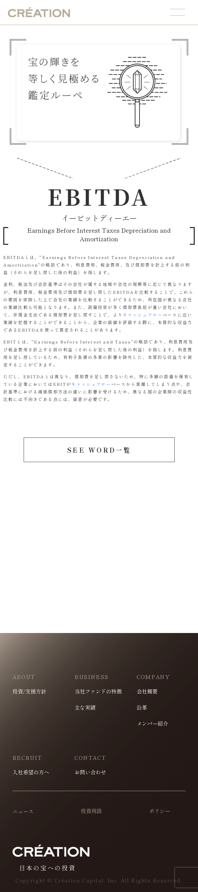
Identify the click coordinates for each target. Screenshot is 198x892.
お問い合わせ (90, 772)
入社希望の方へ (30, 772)
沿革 (142, 707)
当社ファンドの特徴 (98, 691)
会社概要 (147, 691)
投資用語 (91, 810)
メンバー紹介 (152, 723)
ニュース (23, 811)
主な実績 (85, 707)
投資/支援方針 (29, 691)
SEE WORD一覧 (99, 450)
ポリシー (159, 810)
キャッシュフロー (143, 315)
